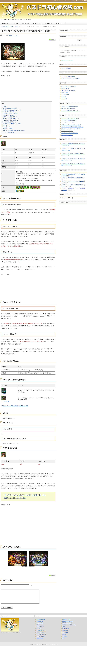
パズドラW (64, 636)
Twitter (73, 0)
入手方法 (4, 125)
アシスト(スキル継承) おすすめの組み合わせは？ (15, 405)
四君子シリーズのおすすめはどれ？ (69, 106)
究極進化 (64, 634)
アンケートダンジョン (41, 630)
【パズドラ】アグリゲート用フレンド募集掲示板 (72, 181)
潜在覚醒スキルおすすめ (67, 621)
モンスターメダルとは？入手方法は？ (70, 118)
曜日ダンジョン (40, 638)
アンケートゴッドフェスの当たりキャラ (70, 78)
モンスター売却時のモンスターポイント (70, 110)
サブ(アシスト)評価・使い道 (9, 116)
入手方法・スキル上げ (67, 623)
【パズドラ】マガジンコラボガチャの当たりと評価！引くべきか (25, 495)
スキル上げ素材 (8, 128)
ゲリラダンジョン (40, 632)
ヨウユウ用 (64, 98)
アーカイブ (62, 197)
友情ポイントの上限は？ (67, 135)
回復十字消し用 (65, 88)
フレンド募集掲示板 (66, 68)
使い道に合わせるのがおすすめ (12, 110)
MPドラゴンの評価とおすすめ (68, 108)
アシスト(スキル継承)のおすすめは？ (11, 123)
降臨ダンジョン (40, 624)
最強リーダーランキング (67, 60)
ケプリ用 (63, 96)
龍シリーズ (39, 628)
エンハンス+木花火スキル (10, 120)
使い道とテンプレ (60, 23)
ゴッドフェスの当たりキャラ (68, 76)
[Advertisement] (28, 88)
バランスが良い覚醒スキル (11, 118)
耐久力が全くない (8, 115)
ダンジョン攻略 (15, 23)
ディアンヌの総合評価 (8, 132)
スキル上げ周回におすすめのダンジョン (14, 130)
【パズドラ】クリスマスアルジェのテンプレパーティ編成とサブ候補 (73, 149)
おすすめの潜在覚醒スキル (9, 122)
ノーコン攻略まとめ (47, 23)
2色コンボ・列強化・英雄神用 (68, 90)
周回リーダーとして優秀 (10, 113)
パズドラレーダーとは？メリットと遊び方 (71, 124)
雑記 (63, 638)
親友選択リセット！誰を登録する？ (69, 133)
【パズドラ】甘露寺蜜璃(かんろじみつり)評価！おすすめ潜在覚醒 (73, 144)
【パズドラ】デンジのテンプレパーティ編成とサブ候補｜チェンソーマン (73, 164)
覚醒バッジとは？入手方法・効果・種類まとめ (72, 127)
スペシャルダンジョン (41, 634)
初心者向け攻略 (65, 628)
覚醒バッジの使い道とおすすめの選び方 (70, 129)
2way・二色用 (64, 92)
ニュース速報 (65, 632)
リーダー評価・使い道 (8, 111)
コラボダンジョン (40, 626)
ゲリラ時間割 (5, 23)
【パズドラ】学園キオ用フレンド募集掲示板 (71, 177)
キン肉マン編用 (65, 94)
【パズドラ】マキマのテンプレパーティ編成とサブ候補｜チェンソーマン (73, 159)
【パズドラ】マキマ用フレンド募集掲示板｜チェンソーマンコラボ (73, 154)
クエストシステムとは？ (67, 131)
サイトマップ (80, 0)
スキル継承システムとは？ (67, 122)
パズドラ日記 (65, 630)
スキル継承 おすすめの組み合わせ (69, 120)
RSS (86, 0)
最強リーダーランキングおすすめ (15, 498)
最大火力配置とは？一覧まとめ (68, 86)
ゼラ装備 (4, 393)
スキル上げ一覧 (36, 23)
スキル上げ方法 (6, 127)
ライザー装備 (5, 401)
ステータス (5, 106)
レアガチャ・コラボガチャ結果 (68, 624)
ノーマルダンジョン (41, 636)
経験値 (63, 626)
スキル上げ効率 (25, 23)
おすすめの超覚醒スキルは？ (9, 108)
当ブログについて (57, 0)
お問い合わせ (66, 0)
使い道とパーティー (14, 35)
